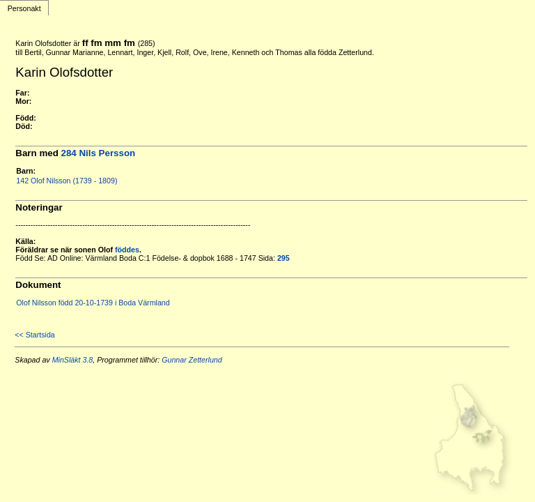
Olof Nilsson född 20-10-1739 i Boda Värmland (92, 302)
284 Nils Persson (98, 153)
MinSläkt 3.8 (72, 360)
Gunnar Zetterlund (192, 360)
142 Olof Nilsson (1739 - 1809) (66, 180)
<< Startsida (34, 334)
